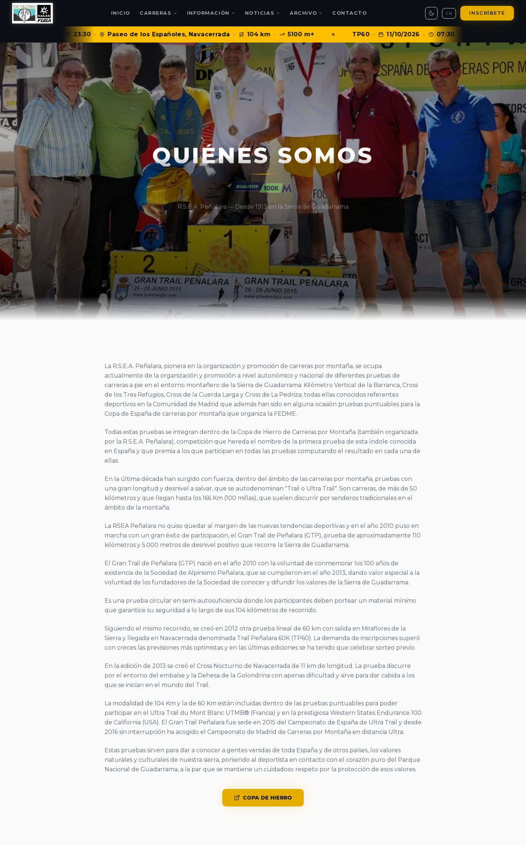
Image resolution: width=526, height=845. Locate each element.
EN (449, 13)
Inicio (120, 13)
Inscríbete (487, 13)
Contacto (349, 13)
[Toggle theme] (431, 13)
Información (211, 13)
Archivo (306, 13)
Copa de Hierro (263, 797)
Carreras (158, 13)
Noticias (262, 13)
